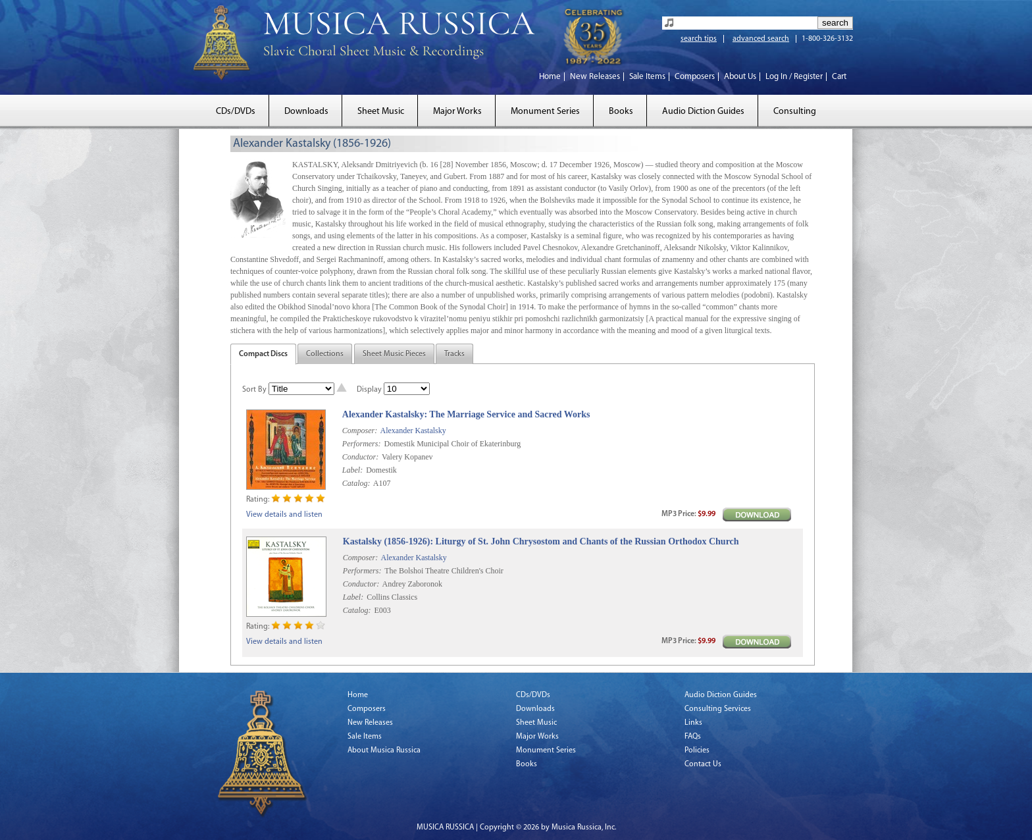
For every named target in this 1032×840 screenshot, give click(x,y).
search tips (699, 39)
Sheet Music (380, 112)
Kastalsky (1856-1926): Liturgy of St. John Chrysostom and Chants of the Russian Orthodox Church (541, 541)
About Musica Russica (384, 750)
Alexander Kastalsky (413, 430)
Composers (695, 76)
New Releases (595, 76)
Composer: (359, 430)
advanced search (761, 39)
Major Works (457, 112)
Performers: (361, 443)
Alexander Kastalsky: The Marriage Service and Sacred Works (466, 414)
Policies (697, 750)
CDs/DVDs (235, 112)
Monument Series (545, 112)
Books (621, 112)
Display (369, 390)
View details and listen (284, 515)
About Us (740, 76)
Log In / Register (794, 76)
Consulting (794, 112)
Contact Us (702, 764)
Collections (325, 354)
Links (693, 723)
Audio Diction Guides (703, 112)
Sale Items (647, 76)
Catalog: (356, 483)
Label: (352, 470)
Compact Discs (263, 354)
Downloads (306, 112)
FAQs (692, 737)
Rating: (257, 500)
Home (550, 76)
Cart (839, 76)
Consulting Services (717, 709)
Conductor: (360, 456)
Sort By (254, 390)
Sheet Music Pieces (394, 354)
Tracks (454, 354)
